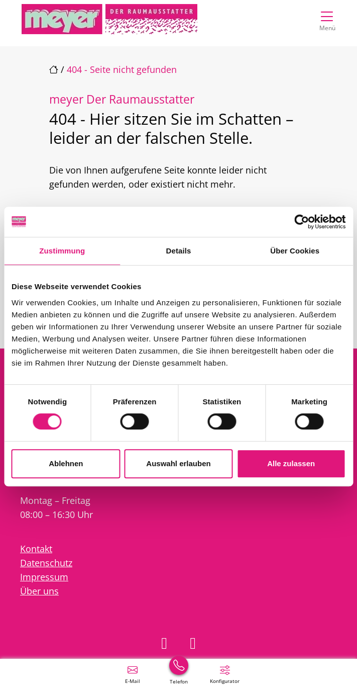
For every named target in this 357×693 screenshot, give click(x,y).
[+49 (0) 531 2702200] (179, 674)
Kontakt (36, 549)
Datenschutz (46, 563)
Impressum (44, 577)
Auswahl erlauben (178, 463)
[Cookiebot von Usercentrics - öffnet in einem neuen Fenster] (301, 221)
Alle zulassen (291, 463)
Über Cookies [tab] (294, 250)
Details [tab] (178, 250)
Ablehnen (66, 463)
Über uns (39, 591)
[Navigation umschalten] (327, 19)
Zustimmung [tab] (62, 250)
